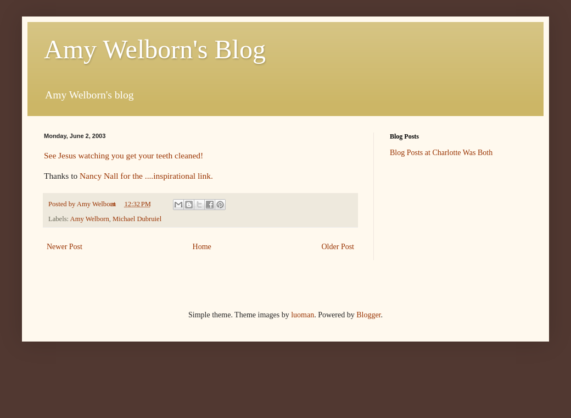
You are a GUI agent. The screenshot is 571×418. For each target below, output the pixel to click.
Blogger (368, 315)
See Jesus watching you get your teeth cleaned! (123, 155)
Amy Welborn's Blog (155, 49)
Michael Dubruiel (137, 219)
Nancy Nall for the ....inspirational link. (146, 175)
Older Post (338, 247)
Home (202, 247)
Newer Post (64, 247)
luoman (302, 315)
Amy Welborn (89, 219)
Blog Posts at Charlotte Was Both (441, 152)
